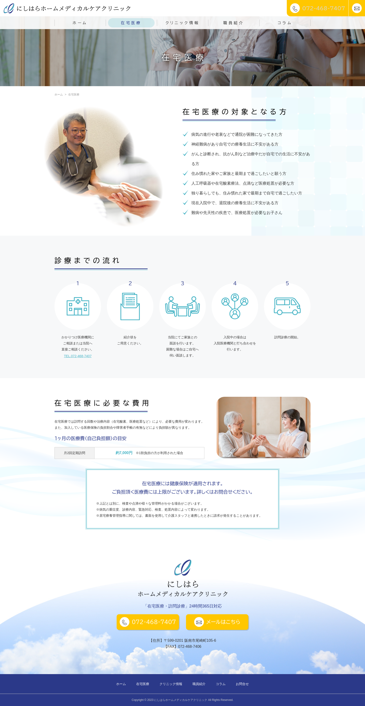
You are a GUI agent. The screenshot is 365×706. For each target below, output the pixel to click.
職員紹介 (233, 23)
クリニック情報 (183, 23)
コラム (285, 23)
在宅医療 (131, 23)
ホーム (80, 23)
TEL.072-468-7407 (78, 356)
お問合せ (242, 684)
